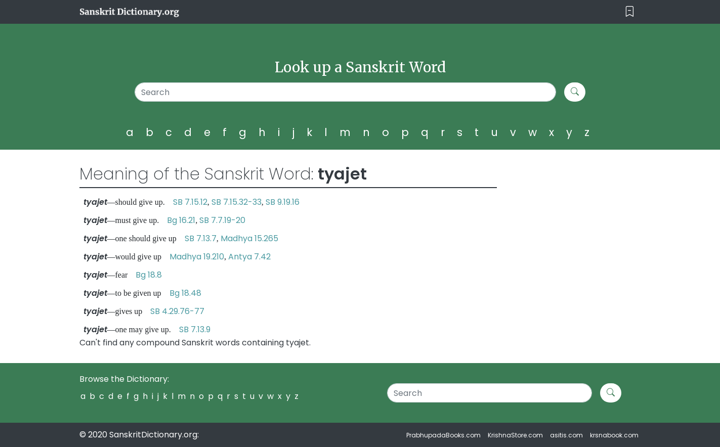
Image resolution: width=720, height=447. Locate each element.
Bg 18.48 (185, 293)
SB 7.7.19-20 (222, 220)
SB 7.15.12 (190, 202)
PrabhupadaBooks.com (443, 435)
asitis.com (566, 435)
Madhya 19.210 (197, 256)
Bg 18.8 (149, 275)
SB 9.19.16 (283, 202)
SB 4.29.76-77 (177, 311)
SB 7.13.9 (194, 329)
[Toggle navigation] (629, 12)
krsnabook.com (614, 435)
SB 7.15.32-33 (236, 202)
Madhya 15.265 (249, 238)
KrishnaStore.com (515, 435)
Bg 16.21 (181, 220)
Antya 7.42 (249, 256)
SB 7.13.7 (201, 238)
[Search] (345, 92)
